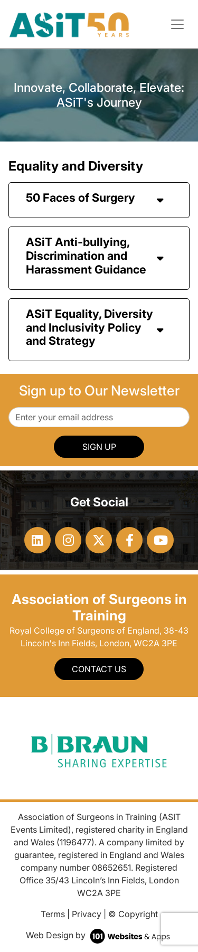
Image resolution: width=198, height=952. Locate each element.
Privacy (86, 914)
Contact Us (99, 669)
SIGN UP (99, 446)
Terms (53, 914)
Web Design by (99, 935)
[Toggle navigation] (177, 24)
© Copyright (133, 914)
